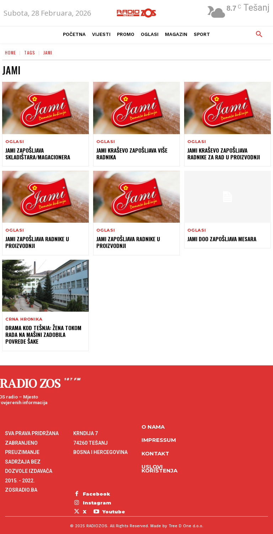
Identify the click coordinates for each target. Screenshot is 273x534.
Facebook (94, 490)
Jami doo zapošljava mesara (221, 238)
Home (10, 52)
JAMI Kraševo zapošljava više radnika (130, 153)
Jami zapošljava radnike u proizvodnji (36, 242)
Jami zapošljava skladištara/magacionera (36, 153)
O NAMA (153, 423)
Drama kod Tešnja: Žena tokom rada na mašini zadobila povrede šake (44, 333)
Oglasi (14, 142)
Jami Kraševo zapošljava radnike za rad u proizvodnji (226, 153)
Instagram (95, 498)
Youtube (92, 505)
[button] (259, 34)
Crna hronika (23, 319)
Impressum (158, 436)
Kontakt (155, 450)
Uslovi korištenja (159, 465)
